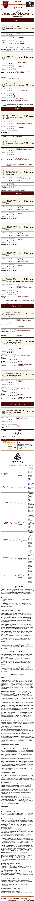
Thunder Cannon (28, 364)
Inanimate (20, 364)
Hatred (18, 218)
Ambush (18, 208)
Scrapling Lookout (21, 62)
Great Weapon (20, 158)
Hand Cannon (21, 322)
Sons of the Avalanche (22, 42)
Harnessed (20, 361)
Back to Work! (20, 179)
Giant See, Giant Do (22, 418)
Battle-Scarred (20, 286)
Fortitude (19, 213)
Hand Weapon (21, 43)
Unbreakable (20, 209)
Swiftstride (19, 348)
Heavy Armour (21, 154)
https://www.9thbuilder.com (14, 898)
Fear (26, 209)
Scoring (18, 123)
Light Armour (20, 37)
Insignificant (28, 179)
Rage (18, 426)
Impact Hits (21, 365)
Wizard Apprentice (21, 90)
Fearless (24, 208)
